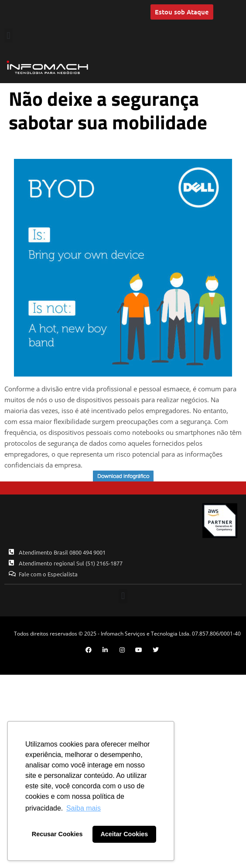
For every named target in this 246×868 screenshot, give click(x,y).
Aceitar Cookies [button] (124, 834)
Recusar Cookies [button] (57, 834)
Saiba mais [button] (83, 808)
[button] (8, 35)
